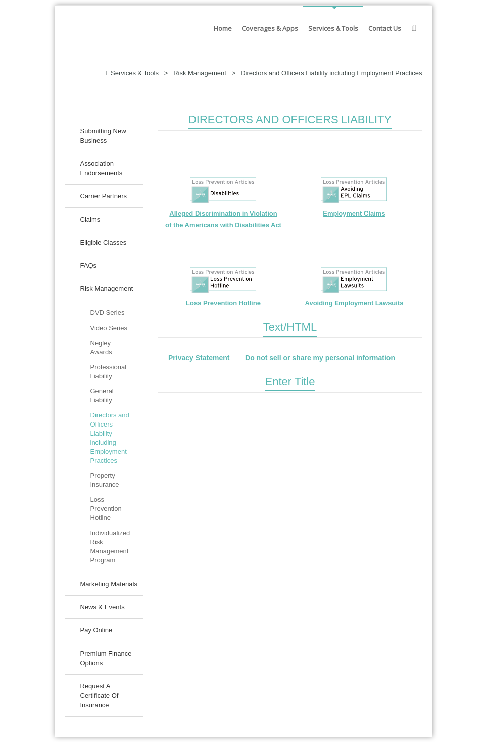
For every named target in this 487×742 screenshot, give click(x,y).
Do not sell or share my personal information (320, 358)
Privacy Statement (198, 358)
